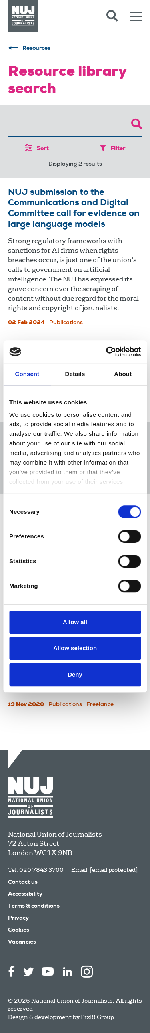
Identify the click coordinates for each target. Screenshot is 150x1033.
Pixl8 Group (97, 1017)
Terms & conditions (34, 906)
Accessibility (25, 894)
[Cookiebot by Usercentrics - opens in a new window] (107, 351)
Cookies (18, 930)
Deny (75, 674)
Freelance (100, 705)
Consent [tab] (27, 373)
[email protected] (114, 869)
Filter (113, 148)
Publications (66, 323)
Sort (37, 148)
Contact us (23, 882)
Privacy (18, 918)
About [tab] (123, 373)
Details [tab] (75, 373)
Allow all (75, 622)
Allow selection (75, 648)
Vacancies (22, 942)
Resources (36, 48)
